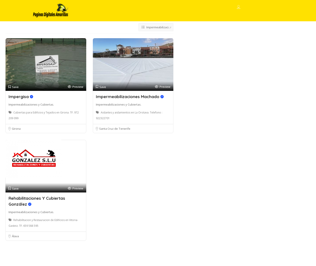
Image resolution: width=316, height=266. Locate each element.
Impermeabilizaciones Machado (130, 96)
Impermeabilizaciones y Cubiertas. (31, 104)
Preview (75, 87)
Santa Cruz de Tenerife (114, 129)
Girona (16, 129)
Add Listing (268, 7)
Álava (15, 236)
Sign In (246, 7)
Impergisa (21, 96)
